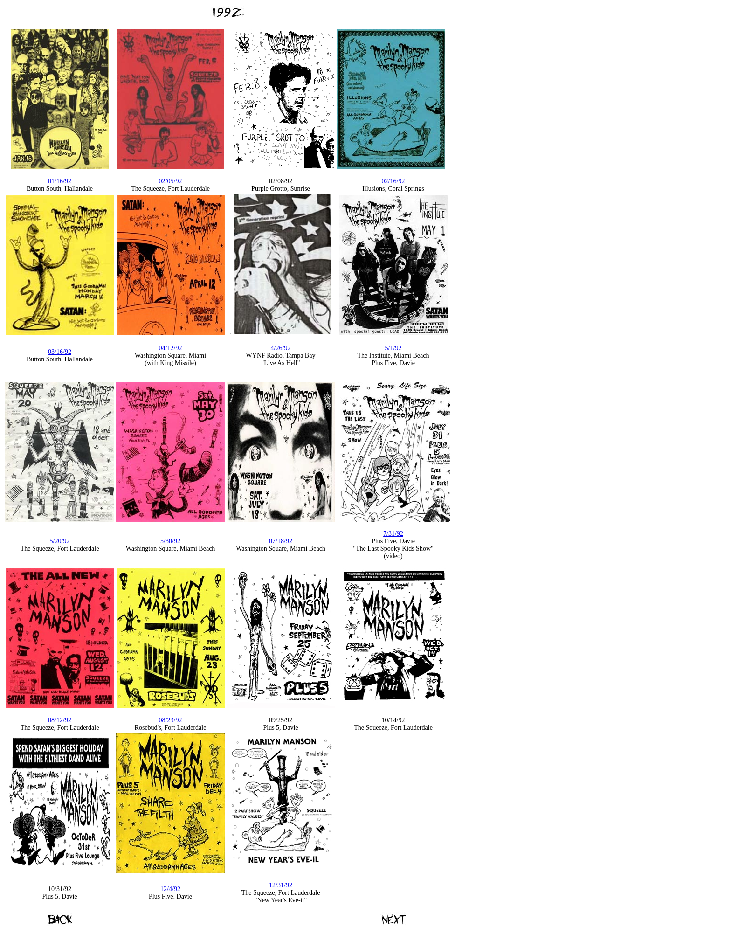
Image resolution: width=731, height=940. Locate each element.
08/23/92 (170, 720)
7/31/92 (393, 533)
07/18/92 (280, 541)
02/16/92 (393, 181)
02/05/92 (170, 181)
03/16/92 (59, 351)
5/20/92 (60, 541)
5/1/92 (393, 348)
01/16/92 (59, 181)
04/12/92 (170, 348)
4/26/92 (281, 348)
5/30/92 (170, 541)
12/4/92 (170, 888)
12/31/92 (280, 885)
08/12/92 (59, 720)
